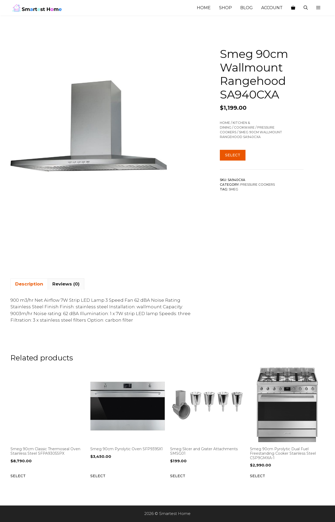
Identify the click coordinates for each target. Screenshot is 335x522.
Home (204, 7)
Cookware (244, 127)
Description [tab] (29, 284)
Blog (246, 7)
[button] (318, 8)
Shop (225, 7)
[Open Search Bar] (305, 8)
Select (232, 155)
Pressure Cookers (257, 184)
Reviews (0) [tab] (66, 284)
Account (272, 7)
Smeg (233, 189)
